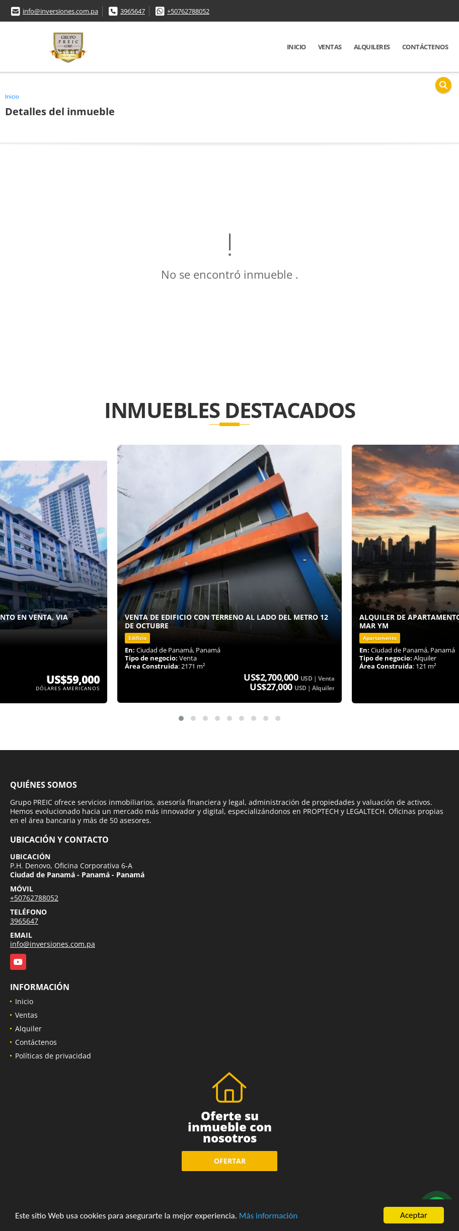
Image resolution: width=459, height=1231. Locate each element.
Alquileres (372, 46)
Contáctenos (425, 46)
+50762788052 (188, 11)
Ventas (330, 46)
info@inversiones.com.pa (60, 11)
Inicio (296, 46)
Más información (268, 1215)
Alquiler (28, 1028)
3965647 (132, 11)
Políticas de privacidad (53, 1055)
